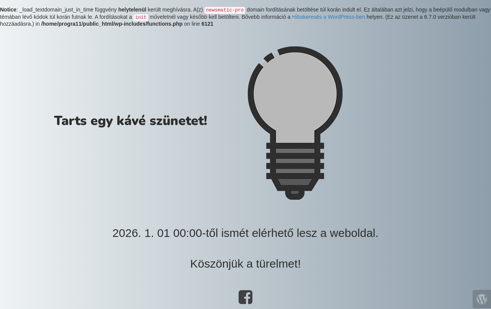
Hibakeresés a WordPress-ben (328, 17)
